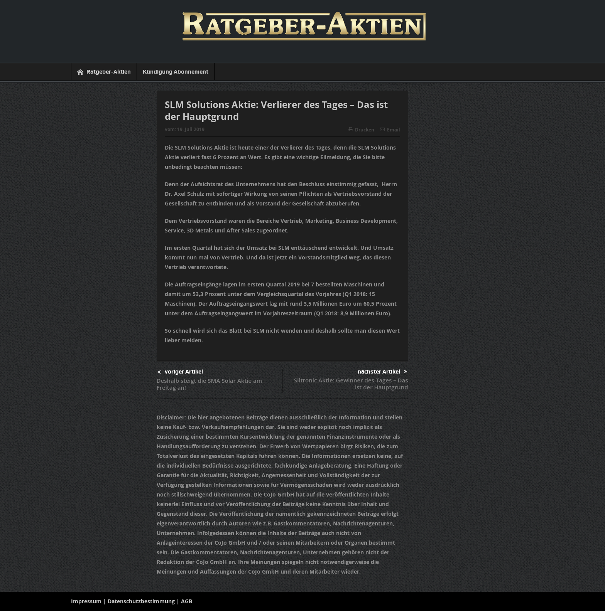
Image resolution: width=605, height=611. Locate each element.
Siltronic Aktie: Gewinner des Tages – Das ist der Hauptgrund (351, 383)
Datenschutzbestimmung (141, 601)
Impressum (86, 601)
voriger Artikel (180, 372)
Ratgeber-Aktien (104, 72)
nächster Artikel (382, 372)
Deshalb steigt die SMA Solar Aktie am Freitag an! (209, 384)
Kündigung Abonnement (175, 71)
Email (390, 129)
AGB (186, 601)
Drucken (361, 129)
